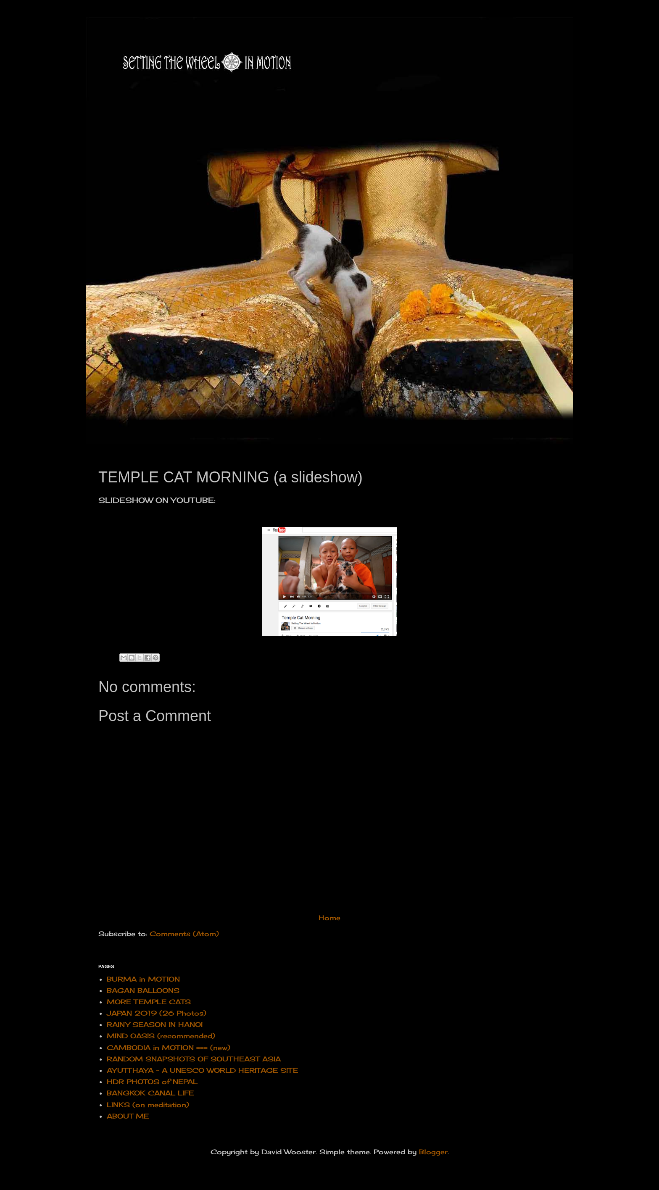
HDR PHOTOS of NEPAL (152, 1081)
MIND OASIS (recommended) (161, 1036)
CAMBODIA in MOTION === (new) (168, 1047)
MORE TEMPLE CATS (149, 1002)
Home (329, 918)
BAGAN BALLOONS (143, 990)
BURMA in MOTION (143, 979)
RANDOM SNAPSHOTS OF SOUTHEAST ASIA (194, 1059)
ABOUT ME (128, 1116)
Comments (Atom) (184, 933)
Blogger (433, 1152)
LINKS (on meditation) (148, 1104)
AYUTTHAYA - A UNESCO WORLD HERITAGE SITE (202, 1070)
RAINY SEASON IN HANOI (155, 1024)
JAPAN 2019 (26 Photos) (156, 1013)
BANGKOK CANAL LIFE (150, 1093)
